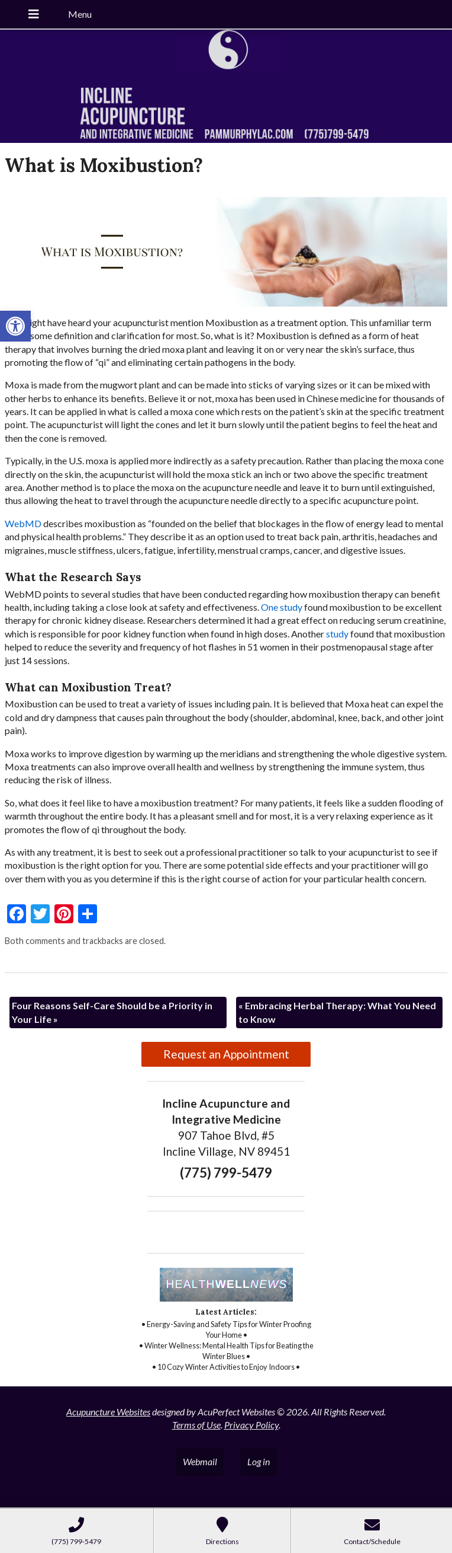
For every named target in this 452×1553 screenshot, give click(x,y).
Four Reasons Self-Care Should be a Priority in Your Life (112, 1012)
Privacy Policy (251, 1424)
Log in (258, 1461)
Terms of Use (196, 1424)
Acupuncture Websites (108, 1411)
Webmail (200, 1461)
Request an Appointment (226, 1054)
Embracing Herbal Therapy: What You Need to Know (337, 1012)
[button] (15, 326)
